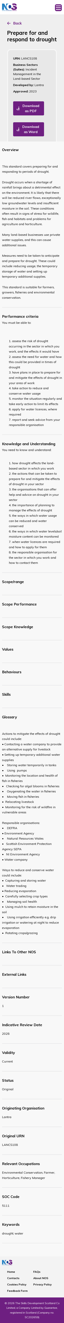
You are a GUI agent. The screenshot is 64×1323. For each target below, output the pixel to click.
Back (17, 23)
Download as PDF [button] (30, 108)
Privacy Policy (42, 1284)
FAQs (36, 1271)
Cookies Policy (16, 1284)
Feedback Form (17, 1290)
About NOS (40, 1278)
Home (11, 1271)
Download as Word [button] (30, 129)
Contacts (13, 1278)
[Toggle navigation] (58, 7)
